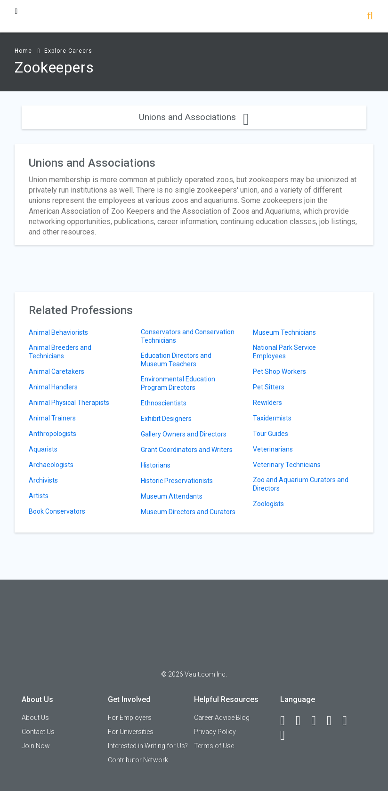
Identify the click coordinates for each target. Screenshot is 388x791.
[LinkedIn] (302, 721)
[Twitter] (317, 721)
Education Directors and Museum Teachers (176, 360)
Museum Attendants (171, 496)
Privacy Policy (215, 731)
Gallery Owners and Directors (183, 434)
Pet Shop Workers (279, 371)
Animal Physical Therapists (69, 402)
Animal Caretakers (56, 371)
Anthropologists (52, 433)
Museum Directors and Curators (188, 512)
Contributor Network (138, 760)
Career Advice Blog (222, 717)
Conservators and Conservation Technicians (187, 336)
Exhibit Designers (166, 418)
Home (23, 51)
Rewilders (267, 402)
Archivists (43, 480)
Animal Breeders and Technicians (60, 352)
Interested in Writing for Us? (148, 746)
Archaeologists (51, 464)
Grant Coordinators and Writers (187, 449)
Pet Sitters (268, 387)
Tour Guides (270, 433)
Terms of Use (214, 746)
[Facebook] (286, 721)
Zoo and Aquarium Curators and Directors (300, 484)
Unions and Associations (194, 117)
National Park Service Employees (284, 352)
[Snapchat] (286, 735)
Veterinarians (273, 449)
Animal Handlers (53, 387)
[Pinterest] (349, 721)
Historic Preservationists (177, 480)
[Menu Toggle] (16, 11)
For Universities (131, 731)
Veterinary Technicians (287, 464)
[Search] (370, 16)
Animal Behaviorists (58, 332)
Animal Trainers (52, 418)
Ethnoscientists (163, 403)
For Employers (130, 717)
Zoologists (268, 504)
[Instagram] (333, 721)
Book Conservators (57, 511)
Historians (155, 465)
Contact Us (38, 731)
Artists (38, 496)
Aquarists (43, 449)
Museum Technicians (284, 332)
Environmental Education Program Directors (178, 383)
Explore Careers (68, 51)
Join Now (36, 746)
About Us (35, 717)
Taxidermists (272, 418)
